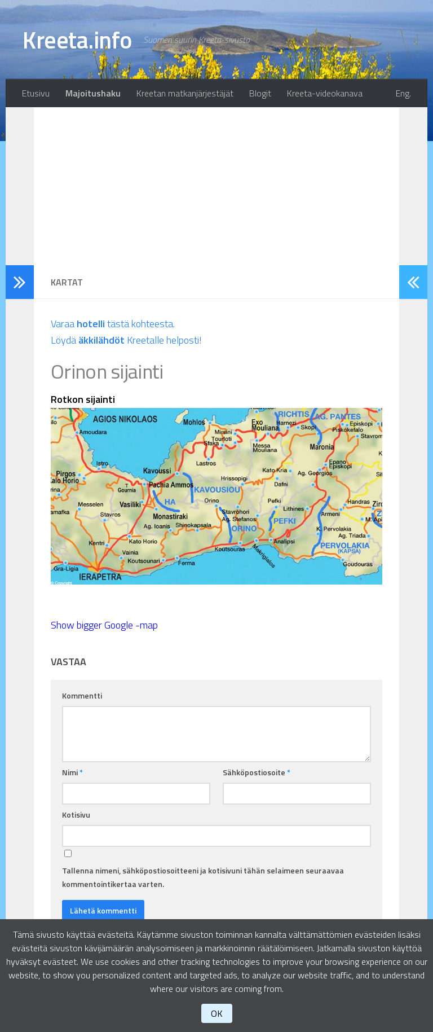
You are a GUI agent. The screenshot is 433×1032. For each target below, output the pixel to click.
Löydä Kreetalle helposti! (126, 340)
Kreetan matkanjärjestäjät (184, 93)
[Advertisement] (216, 186)
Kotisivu (76, 814)
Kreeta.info (77, 39)
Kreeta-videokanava (325, 93)
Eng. (403, 93)
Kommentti (82, 695)
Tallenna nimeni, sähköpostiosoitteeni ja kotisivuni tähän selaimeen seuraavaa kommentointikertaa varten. (203, 877)
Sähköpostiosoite (256, 772)
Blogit (260, 93)
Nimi (72, 772)
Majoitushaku (93, 93)
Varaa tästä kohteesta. (113, 323)
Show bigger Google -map (104, 625)
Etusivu (36, 93)
